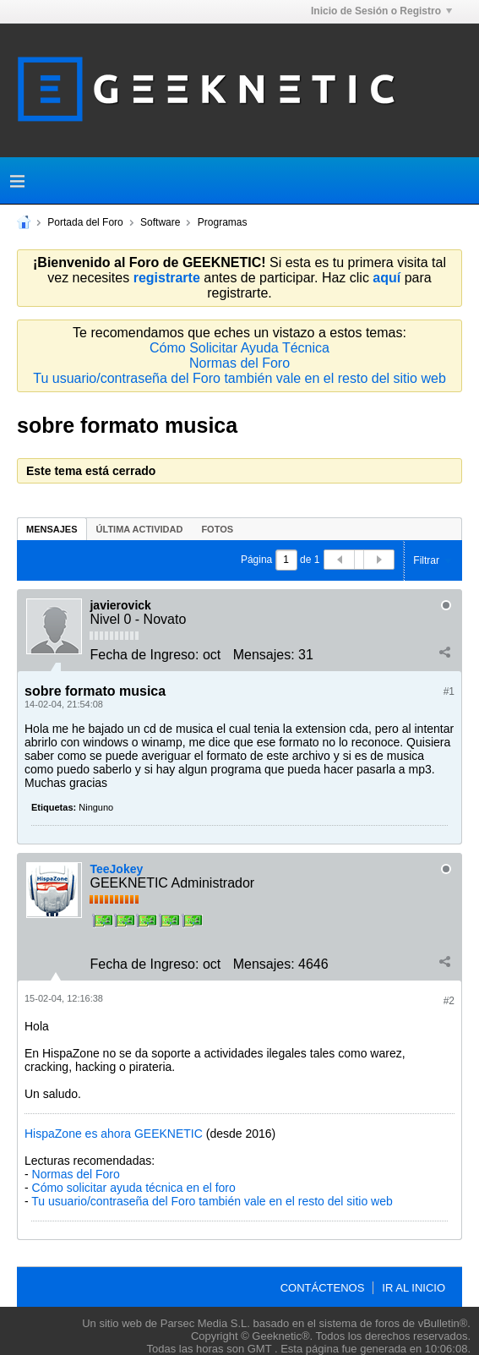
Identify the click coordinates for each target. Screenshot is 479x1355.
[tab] (52, 528)
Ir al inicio (413, 1287)
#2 (449, 1001)
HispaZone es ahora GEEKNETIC (113, 1133)
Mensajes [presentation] (52, 529)
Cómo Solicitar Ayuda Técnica (239, 348)
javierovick (120, 605)
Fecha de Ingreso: (144, 654)
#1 (449, 691)
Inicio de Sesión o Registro (381, 11)
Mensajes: (264, 654)
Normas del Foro (239, 363)
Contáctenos (322, 1287)
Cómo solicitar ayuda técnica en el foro (134, 1187)
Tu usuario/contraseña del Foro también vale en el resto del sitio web (239, 378)
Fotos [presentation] (217, 529)
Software (160, 222)
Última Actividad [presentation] (139, 529)
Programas (223, 222)
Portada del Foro (84, 222)
